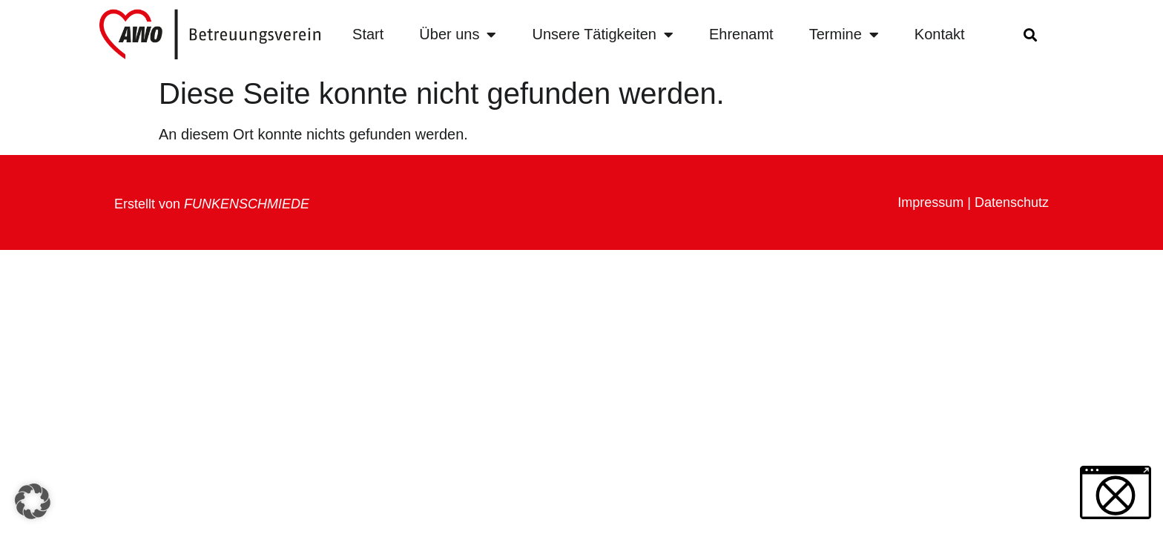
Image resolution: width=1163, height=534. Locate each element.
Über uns (457, 34)
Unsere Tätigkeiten (602, 34)
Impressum (930, 202)
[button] (1030, 34)
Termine (844, 34)
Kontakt (940, 34)
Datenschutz (1012, 202)
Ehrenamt (741, 34)
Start (367, 34)
